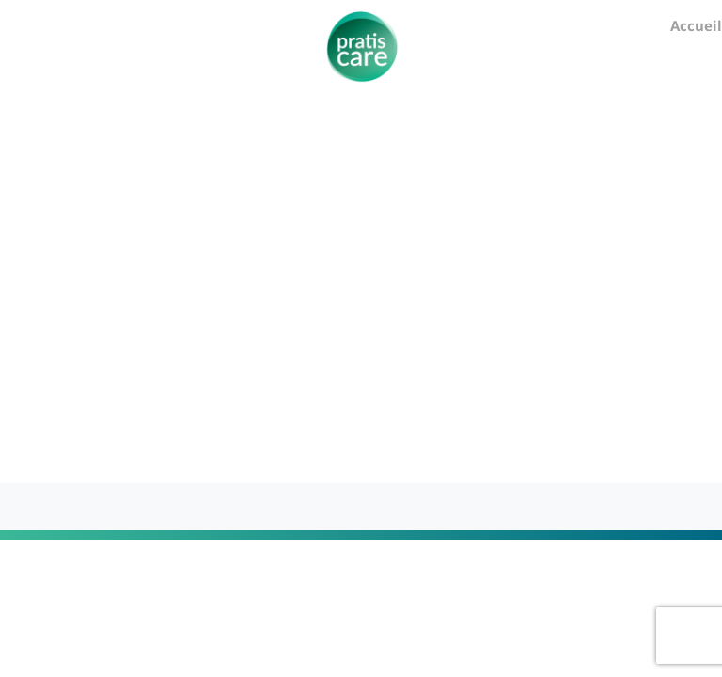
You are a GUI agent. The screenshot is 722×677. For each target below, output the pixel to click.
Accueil (696, 25)
